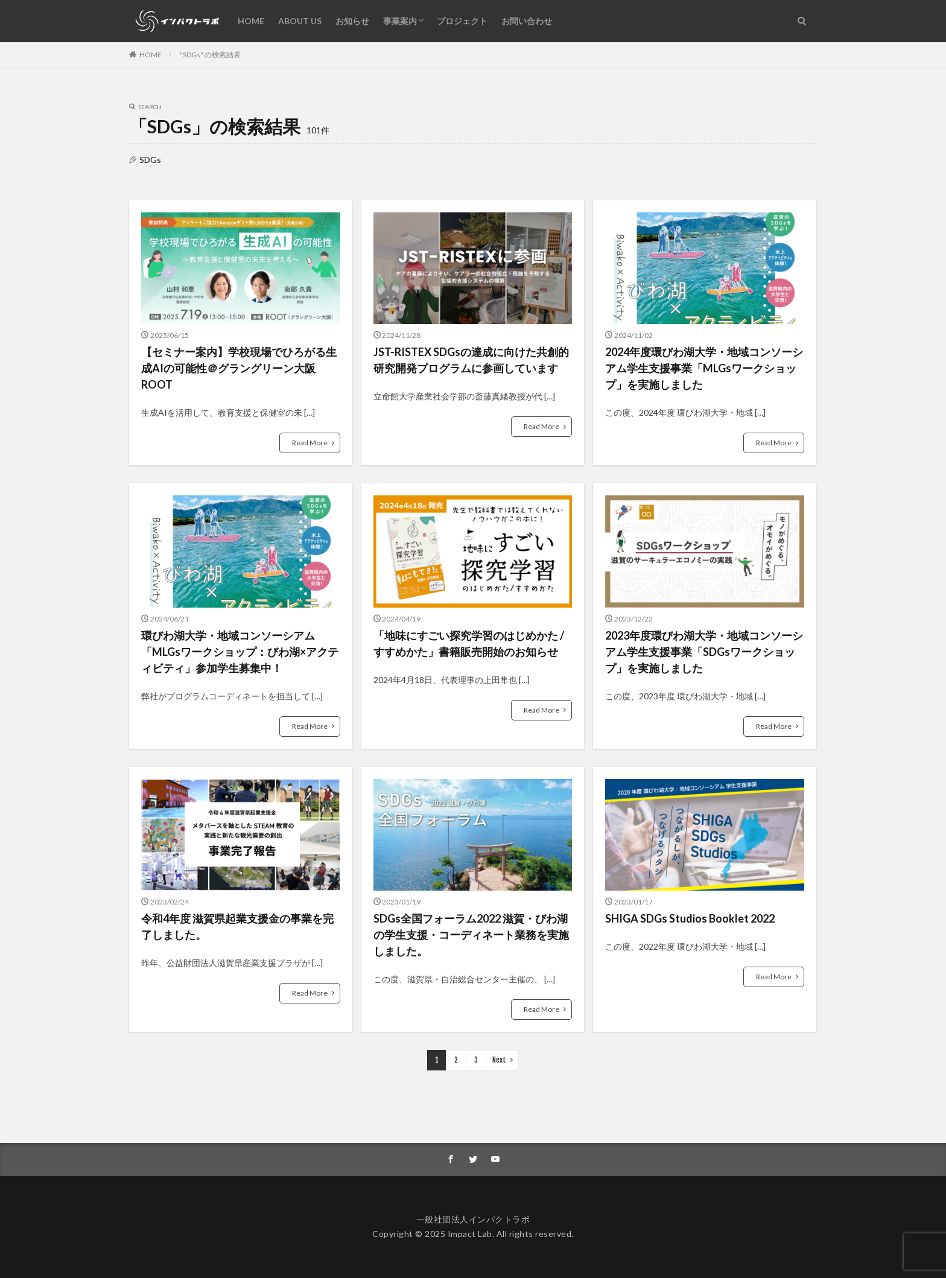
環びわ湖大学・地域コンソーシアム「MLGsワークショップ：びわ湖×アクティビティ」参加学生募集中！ (239, 652)
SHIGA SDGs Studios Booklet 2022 (690, 918)
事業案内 (400, 21)
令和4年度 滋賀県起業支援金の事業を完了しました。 (237, 926)
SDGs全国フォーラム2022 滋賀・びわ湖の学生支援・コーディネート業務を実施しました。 (471, 935)
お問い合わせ (526, 21)
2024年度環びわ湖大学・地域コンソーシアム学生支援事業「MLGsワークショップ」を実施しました (704, 368)
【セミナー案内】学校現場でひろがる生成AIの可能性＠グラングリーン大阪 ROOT (239, 368)
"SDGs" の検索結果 (210, 54)
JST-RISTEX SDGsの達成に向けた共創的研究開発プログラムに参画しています (471, 360)
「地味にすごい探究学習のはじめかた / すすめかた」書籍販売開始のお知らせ (468, 643)
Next (499, 1059)
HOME (251, 21)
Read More (310, 442)
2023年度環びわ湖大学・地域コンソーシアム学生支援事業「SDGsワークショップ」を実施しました (704, 652)
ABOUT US (300, 21)
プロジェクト (462, 21)
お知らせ (352, 21)
